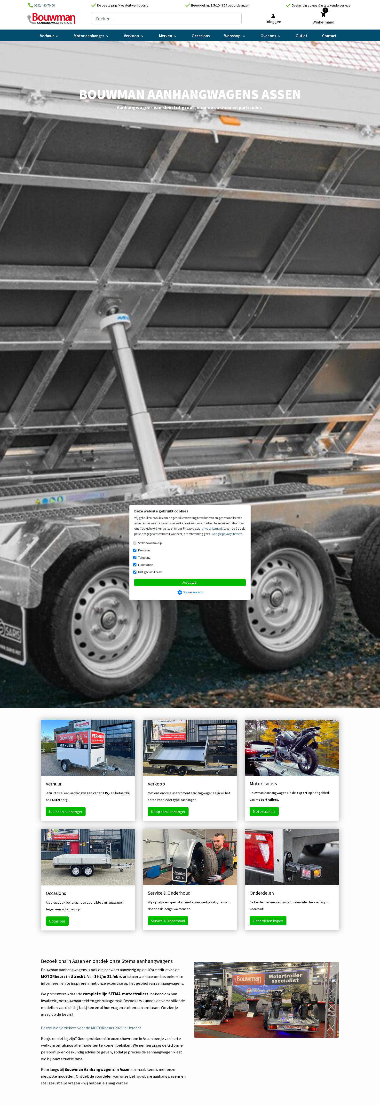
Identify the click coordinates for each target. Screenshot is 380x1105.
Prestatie (144, 550)
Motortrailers (264, 811)
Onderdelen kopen (268, 920)
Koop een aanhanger (168, 811)
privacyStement (212, 528)
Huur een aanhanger (65, 811)
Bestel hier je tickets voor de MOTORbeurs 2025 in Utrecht (91, 1027)
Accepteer (190, 582)
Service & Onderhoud (168, 920)
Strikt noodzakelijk (150, 543)
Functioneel (145, 565)
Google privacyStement (227, 534)
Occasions (57, 921)
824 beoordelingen (235, 5)
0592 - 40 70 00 (44, 5)
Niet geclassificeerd (150, 572)
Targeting (144, 558)
